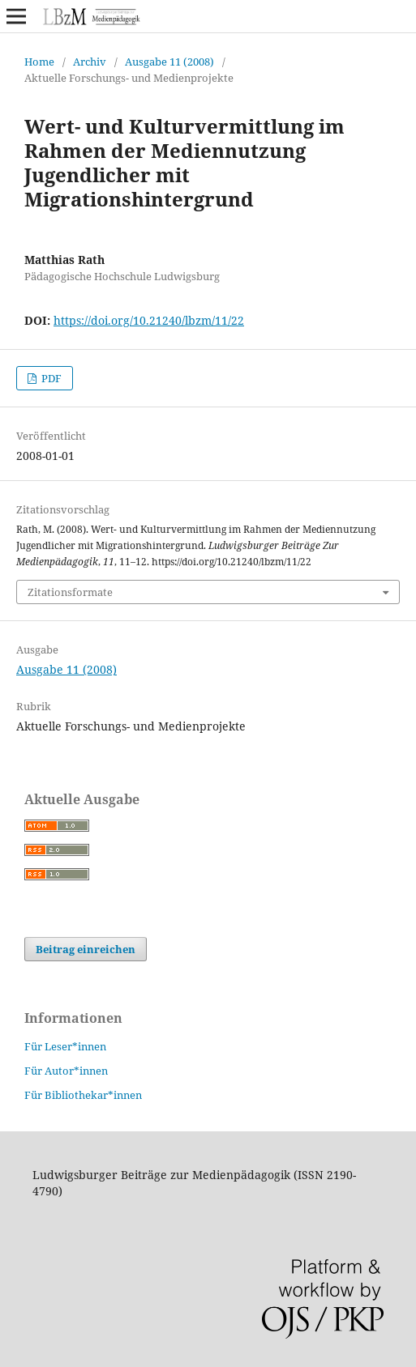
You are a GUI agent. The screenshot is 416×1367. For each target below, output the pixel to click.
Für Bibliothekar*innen (83, 1095)
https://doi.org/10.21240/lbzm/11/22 (149, 320)
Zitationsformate (70, 592)
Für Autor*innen (66, 1070)
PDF (50, 378)
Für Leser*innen (65, 1046)
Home (39, 61)
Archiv (89, 61)
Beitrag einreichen (85, 949)
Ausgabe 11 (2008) (169, 61)
